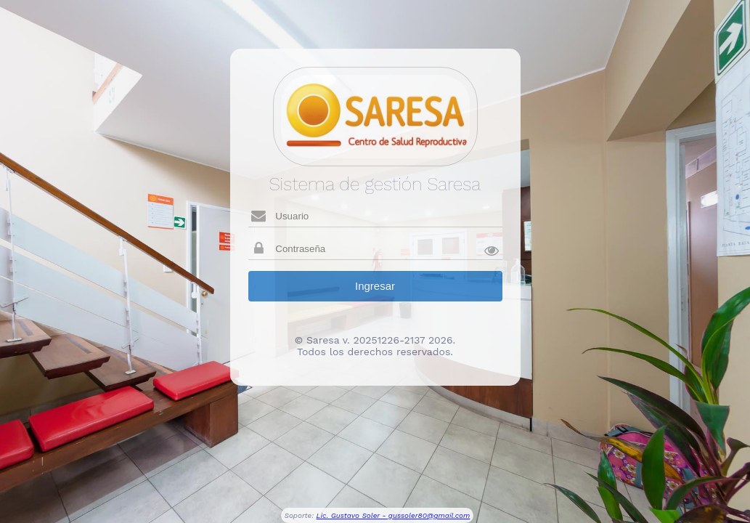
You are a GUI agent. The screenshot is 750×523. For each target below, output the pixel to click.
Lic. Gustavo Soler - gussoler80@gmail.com (393, 515)
